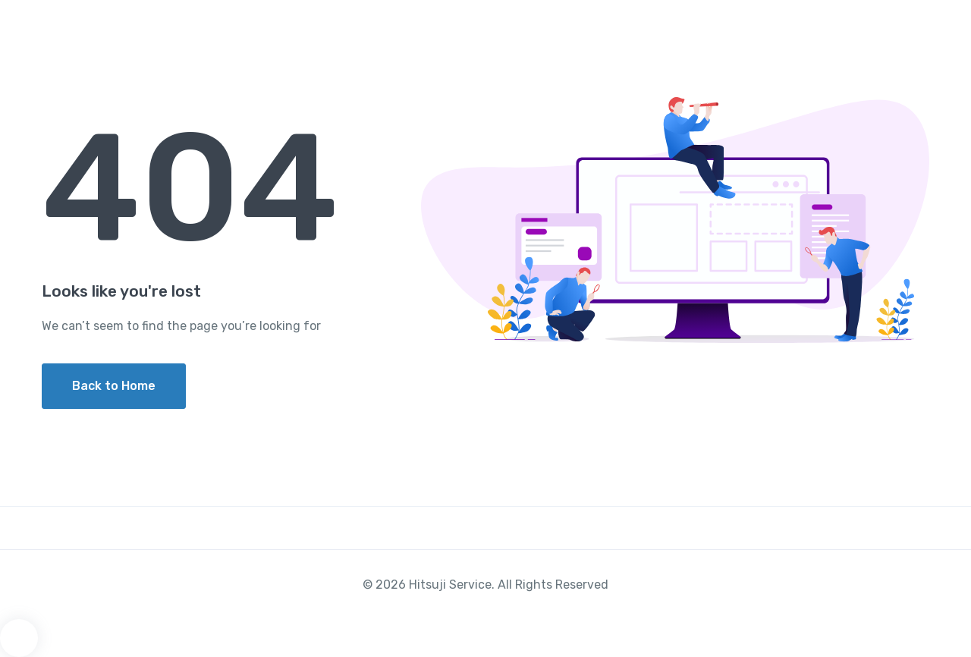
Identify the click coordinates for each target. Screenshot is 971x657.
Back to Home (114, 386)
